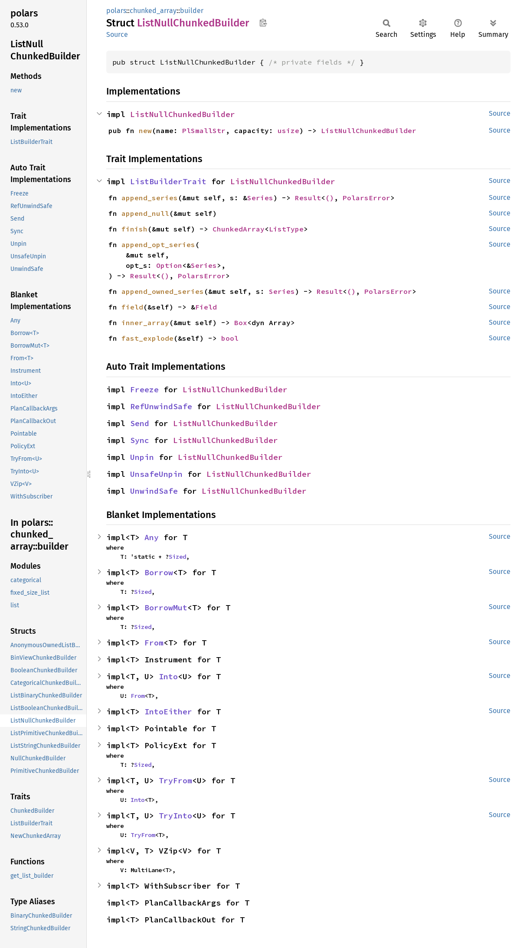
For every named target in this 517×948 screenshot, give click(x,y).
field (132, 307)
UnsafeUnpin (156, 474)
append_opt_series (158, 244)
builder (191, 11)
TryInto (175, 816)
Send (139, 423)
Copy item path (263, 22)
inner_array (145, 322)
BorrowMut (165, 607)
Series (260, 197)
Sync (139, 440)
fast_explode (147, 338)
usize (288, 130)
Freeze (144, 389)
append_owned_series (162, 291)
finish (134, 229)
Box (240, 322)
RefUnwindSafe (161, 406)
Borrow (158, 572)
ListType (286, 229)
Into (168, 676)
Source (117, 34)
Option (169, 265)
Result (308, 197)
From (154, 643)
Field (206, 307)
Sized (177, 556)
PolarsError (366, 197)
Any (151, 537)
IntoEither (168, 712)
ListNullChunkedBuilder (182, 114)
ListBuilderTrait (168, 181)
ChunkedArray (239, 229)
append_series (149, 197)
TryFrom (175, 780)
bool (230, 338)
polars (116, 11)
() (329, 197)
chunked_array (153, 11)
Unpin (142, 457)
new (145, 130)
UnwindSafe (154, 491)
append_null (145, 213)
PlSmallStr (204, 130)
